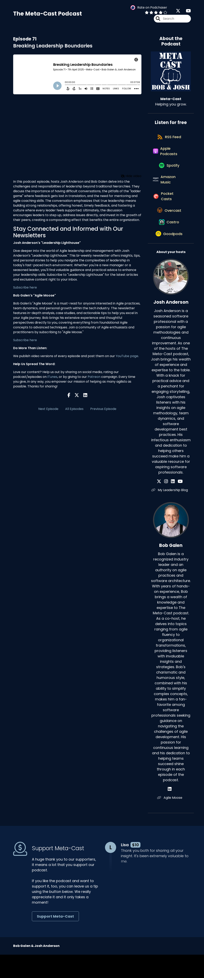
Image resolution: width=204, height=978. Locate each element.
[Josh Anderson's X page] (163, 505)
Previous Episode (103, 411)
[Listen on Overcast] (169, 228)
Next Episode (48, 411)
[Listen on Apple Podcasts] (169, 158)
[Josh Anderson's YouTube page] (178, 505)
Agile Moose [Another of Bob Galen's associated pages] (170, 821)
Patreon (94, 378)
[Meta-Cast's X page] (178, 12)
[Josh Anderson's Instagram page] (168, 505)
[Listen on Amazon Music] (169, 191)
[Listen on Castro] (169, 242)
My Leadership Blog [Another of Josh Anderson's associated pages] (171, 513)
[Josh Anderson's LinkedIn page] (173, 505)
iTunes (52, 378)
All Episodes (74, 411)
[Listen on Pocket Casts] (169, 211)
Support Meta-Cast (55, 939)
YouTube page (127, 358)
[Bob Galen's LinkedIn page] (171, 813)
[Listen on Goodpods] (169, 257)
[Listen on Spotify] (169, 175)
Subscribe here (25, 289)
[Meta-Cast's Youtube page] (186, 12)
